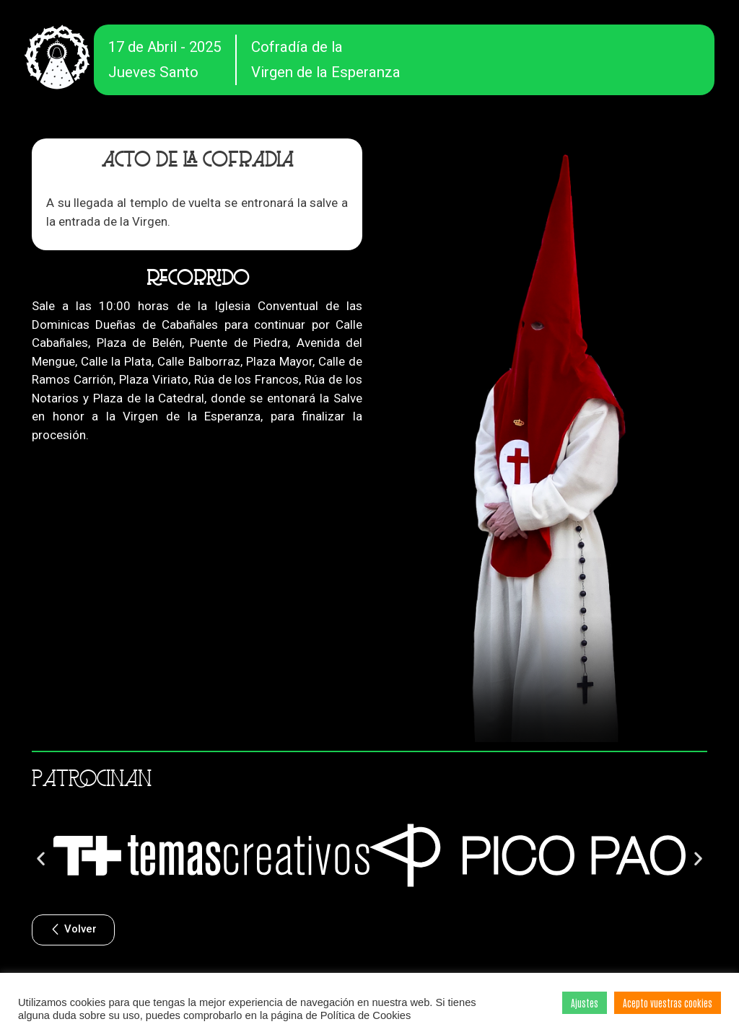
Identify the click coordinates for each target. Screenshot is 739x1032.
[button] (41, 858)
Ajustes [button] (584, 1003)
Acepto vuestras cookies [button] (667, 1003)
